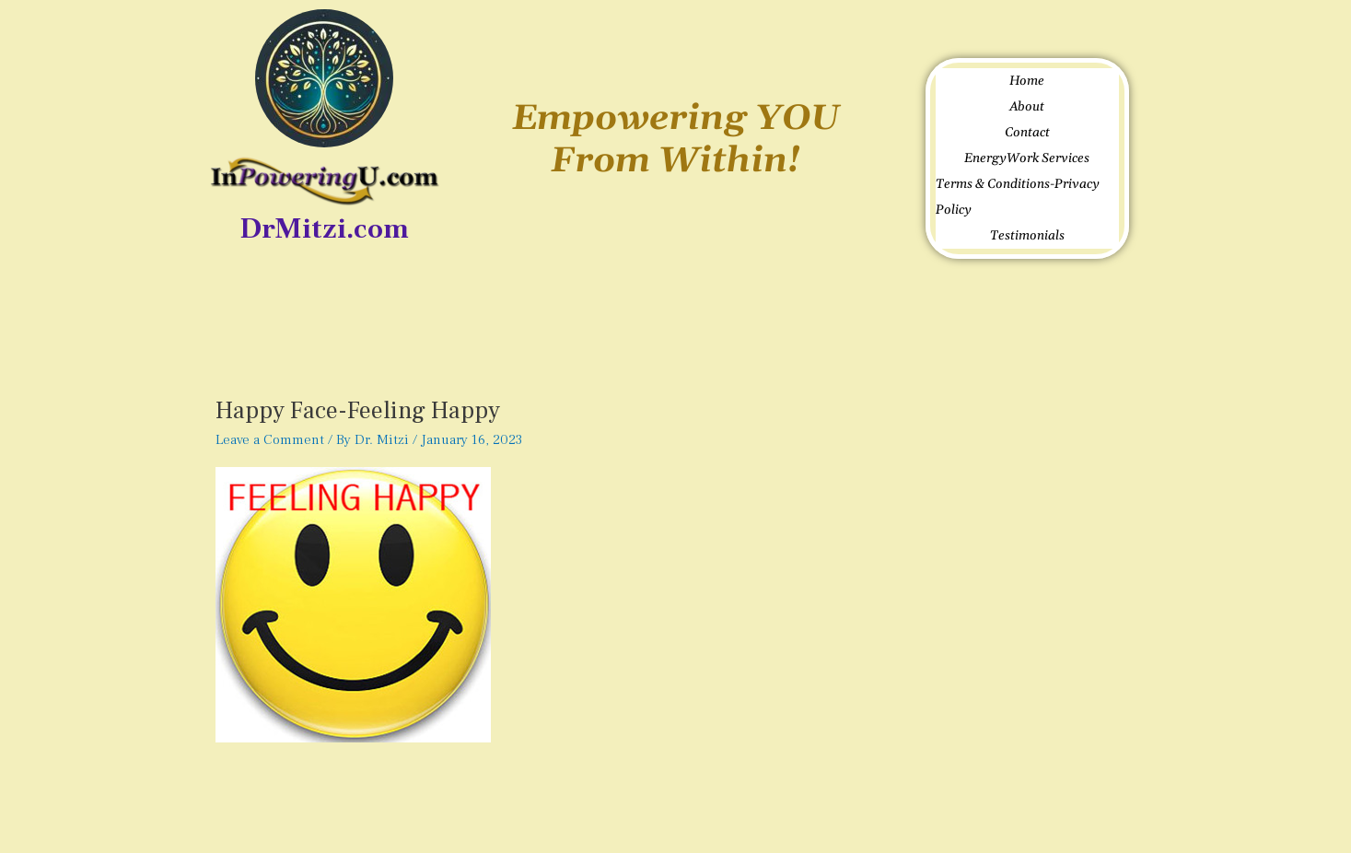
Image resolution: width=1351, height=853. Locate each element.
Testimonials (1027, 236)
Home (1026, 81)
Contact (1027, 132)
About (1026, 107)
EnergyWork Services (1026, 158)
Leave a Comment (269, 440)
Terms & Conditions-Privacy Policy (1018, 197)
